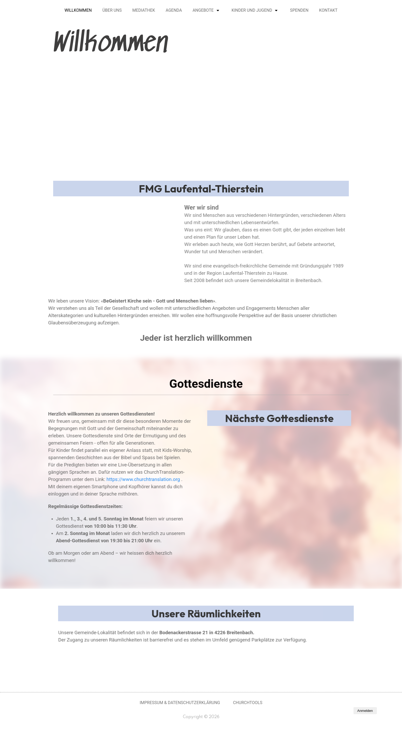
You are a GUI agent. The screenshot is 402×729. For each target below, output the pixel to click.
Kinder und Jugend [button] (252, 10)
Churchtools (247, 702)
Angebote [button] (202, 10)
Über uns (112, 10)
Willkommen (78, 10)
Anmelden (365, 711)
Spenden (299, 10)
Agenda (174, 10)
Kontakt (328, 10)
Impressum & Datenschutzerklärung (180, 702)
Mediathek (143, 10)
